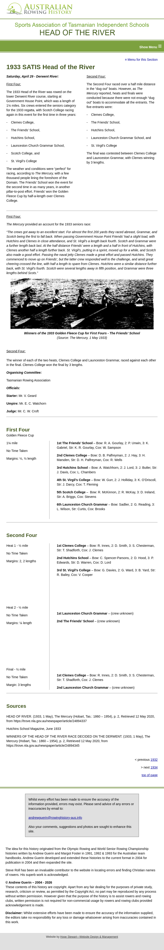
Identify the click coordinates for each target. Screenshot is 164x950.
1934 (154, 767)
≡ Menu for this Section (141, 59)
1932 (154, 759)
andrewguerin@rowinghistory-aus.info (55, 817)
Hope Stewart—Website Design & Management (89, 936)
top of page (150, 775)
